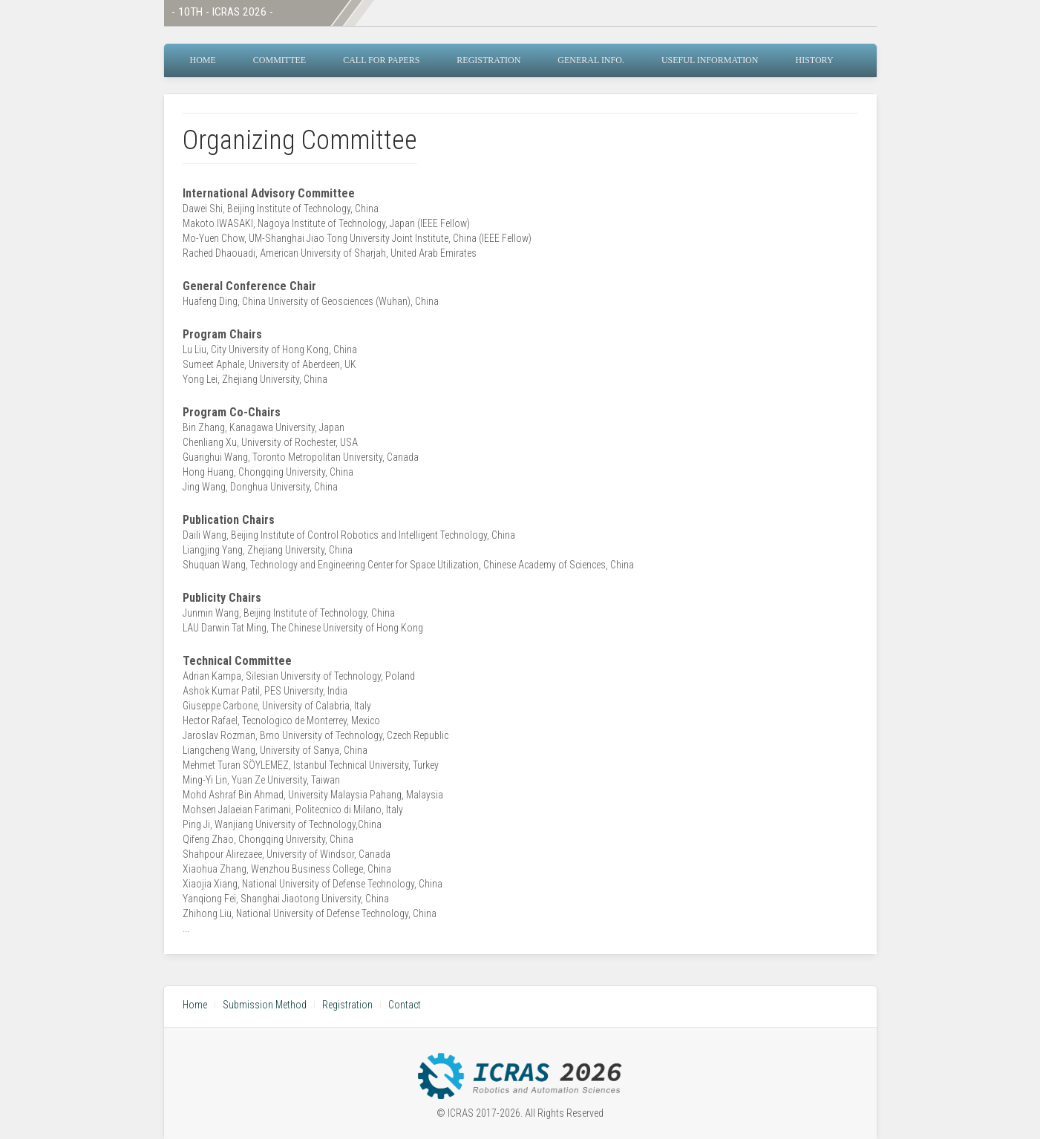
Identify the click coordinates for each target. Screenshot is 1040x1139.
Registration (488, 60)
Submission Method (265, 1005)
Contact (404, 1005)
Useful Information (710, 60)
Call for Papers (381, 60)
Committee (279, 60)
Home (203, 60)
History (814, 60)
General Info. (590, 60)
